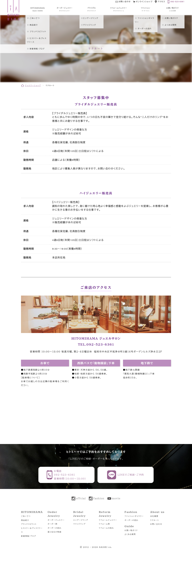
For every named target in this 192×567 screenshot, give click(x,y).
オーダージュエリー (56, 520)
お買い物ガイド (131, 530)
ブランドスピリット (28, 524)
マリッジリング (79, 524)
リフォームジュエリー (108, 520)
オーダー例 (52, 524)
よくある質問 (130, 534)
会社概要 (154, 516)
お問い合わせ (156, 524)
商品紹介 (25, 520)
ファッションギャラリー (134, 516)
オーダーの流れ (54, 528)
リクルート (154, 520)
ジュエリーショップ (33, 85)
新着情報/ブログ (28, 536)
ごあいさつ (25, 516)
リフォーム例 (104, 524)
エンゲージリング (80, 520)
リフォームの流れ (106, 528)
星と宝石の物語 (54, 532)
